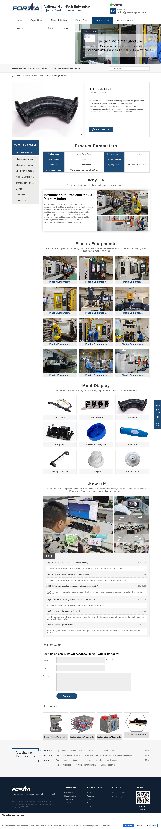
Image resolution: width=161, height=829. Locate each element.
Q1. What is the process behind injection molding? (68, 563)
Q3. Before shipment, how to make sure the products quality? (73, 586)
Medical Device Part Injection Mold (25, 177)
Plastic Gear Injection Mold (25, 159)
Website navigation (94, 787)
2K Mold (20, 189)
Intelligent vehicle (95, 760)
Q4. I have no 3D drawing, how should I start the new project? (73, 600)
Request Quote (103, 129)
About (51, 28)
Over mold (21, 195)
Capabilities (36, 20)
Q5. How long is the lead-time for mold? (64, 611)
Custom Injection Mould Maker (82, 737)
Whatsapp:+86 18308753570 (121, 793)
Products (48, 751)
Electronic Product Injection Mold (25, 165)
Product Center (70, 787)
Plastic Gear (81, 20)
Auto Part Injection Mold (58, 76)
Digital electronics (108, 765)
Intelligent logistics (63, 765)
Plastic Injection (59, 20)
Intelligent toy (112, 760)
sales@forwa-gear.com (131, 12)
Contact (66, 28)
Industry (47, 760)
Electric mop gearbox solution (68, 755)
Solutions (20, 28)
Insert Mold (21, 201)
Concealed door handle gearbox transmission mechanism (108, 755)
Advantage (90, 796)
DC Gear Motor (125, 20)
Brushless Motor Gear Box (38, 68)
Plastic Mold (102, 20)
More (147, 751)
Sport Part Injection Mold (25, 171)
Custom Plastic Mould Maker (55, 737)
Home (19, 20)
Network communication (86, 765)
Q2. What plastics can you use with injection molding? (70, 574)
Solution (47, 755)
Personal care (61, 760)
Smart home (78, 760)
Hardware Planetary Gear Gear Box (67, 68)
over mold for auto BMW (136, 735)
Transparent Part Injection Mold (25, 183)
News (37, 28)
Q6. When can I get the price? (60, 625)
